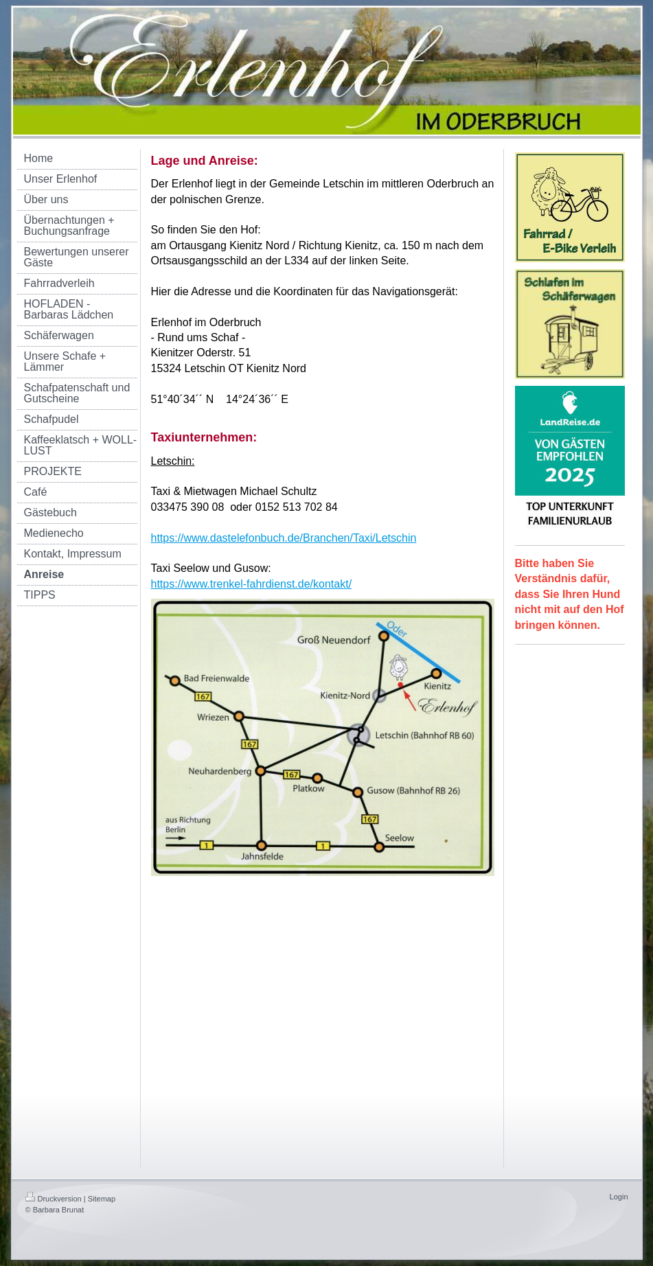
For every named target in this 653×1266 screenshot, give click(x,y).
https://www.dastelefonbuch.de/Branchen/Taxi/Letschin (284, 538)
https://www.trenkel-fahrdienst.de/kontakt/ (251, 584)
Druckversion (53, 1199)
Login (619, 1197)
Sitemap (101, 1199)
